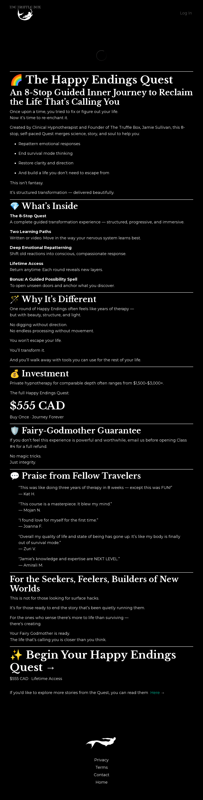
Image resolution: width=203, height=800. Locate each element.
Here (155, 698)
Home (102, 788)
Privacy (101, 765)
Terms (101, 773)
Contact (101, 780)
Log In (186, 13)
